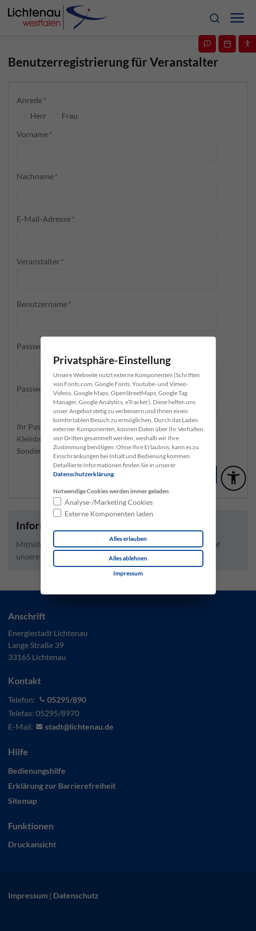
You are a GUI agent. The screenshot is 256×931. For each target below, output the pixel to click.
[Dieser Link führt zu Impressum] (128, 573)
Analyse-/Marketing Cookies (109, 502)
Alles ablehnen (128, 558)
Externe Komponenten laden (109, 513)
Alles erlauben (128, 538)
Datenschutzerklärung (83, 474)
